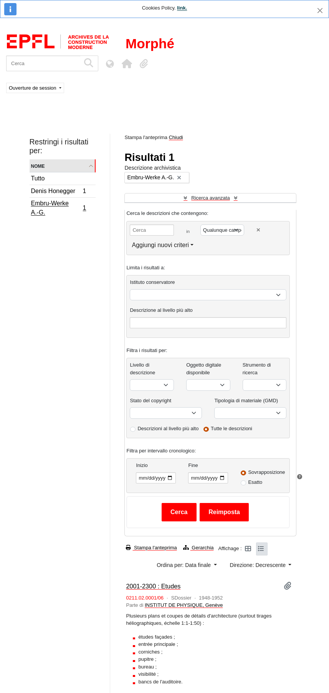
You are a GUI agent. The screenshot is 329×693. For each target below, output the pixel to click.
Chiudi (176, 137)
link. (182, 8)
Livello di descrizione (142, 368)
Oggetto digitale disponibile (203, 368)
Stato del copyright (150, 400)
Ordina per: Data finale (184, 565)
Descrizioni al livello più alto (167, 428)
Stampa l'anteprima (151, 547)
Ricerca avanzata (210, 198)
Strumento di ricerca (257, 368)
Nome (38, 165)
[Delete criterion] (258, 230)
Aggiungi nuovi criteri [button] (160, 245)
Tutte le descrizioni (231, 428)
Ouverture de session (33, 88)
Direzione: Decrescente (258, 565)
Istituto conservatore (152, 282)
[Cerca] (43, 63)
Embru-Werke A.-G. (58, 208)
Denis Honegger (58, 192)
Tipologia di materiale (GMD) (246, 400)
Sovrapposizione (266, 472)
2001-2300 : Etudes (153, 586)
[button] (126, 63)
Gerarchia (198, 547)
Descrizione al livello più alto (161, 310)
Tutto (38, 178)
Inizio (141, 465)
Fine (193, 465)
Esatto (255, 482)
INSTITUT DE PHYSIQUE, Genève (184, 605)
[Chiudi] (320, 10)
